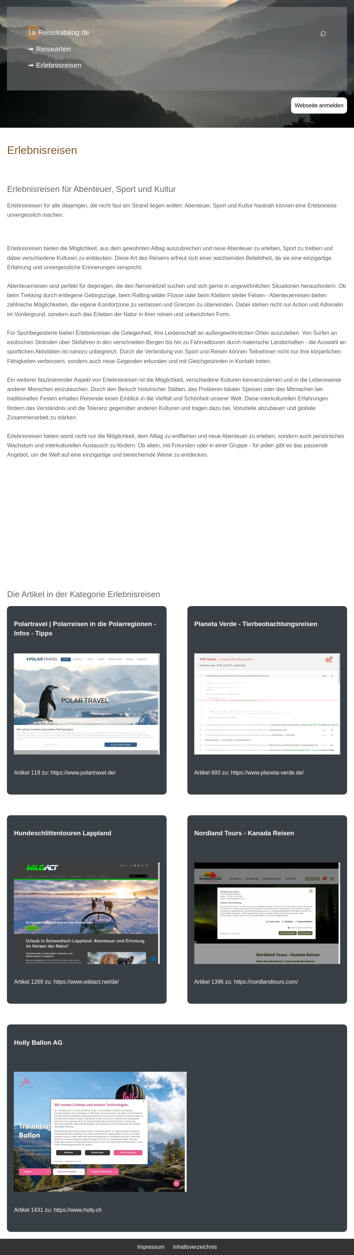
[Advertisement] (177, 513)
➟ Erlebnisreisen (55, 65)
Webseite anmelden (319, 105)
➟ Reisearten (49, 49)
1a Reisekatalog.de (58, 32)
